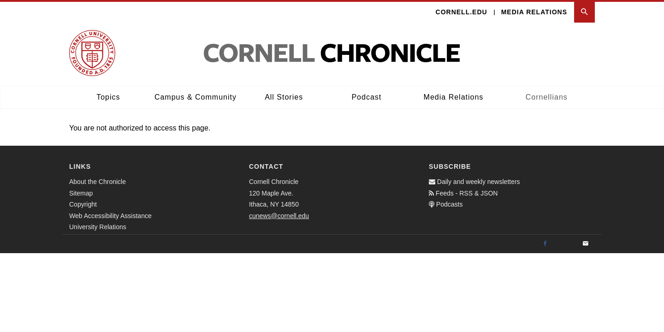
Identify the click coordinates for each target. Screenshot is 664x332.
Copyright (83, 204)
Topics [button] (108, 97)
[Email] (585, 244)
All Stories (284, 97)
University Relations (97, 227)
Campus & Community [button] (195, 97)
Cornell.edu (461, 12)
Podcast (366, 97)
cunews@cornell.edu (279, 215)
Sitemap (81, 193)
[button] (584, 12)
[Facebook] (545, 244)
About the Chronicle (97, 181)
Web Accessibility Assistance (110, 215)
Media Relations (534, 12)
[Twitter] (565, 244)
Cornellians (547, 97)
